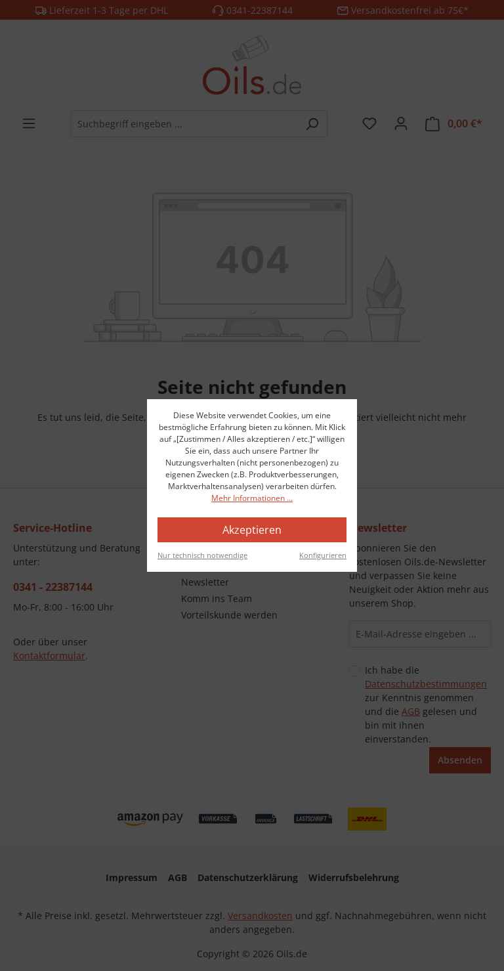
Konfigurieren (322, 555)
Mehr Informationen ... (252, 498)
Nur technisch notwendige (202, 555)
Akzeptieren (252, 530)
